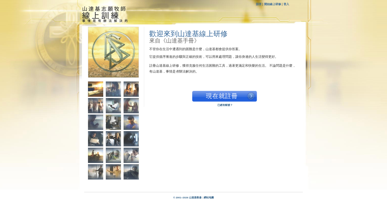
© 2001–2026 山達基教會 (187, 197)
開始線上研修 (272, 4)
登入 (286, 4)
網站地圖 (209, 197)
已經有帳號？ (225, 105)
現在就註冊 (222, 95)
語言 (259, 4)
